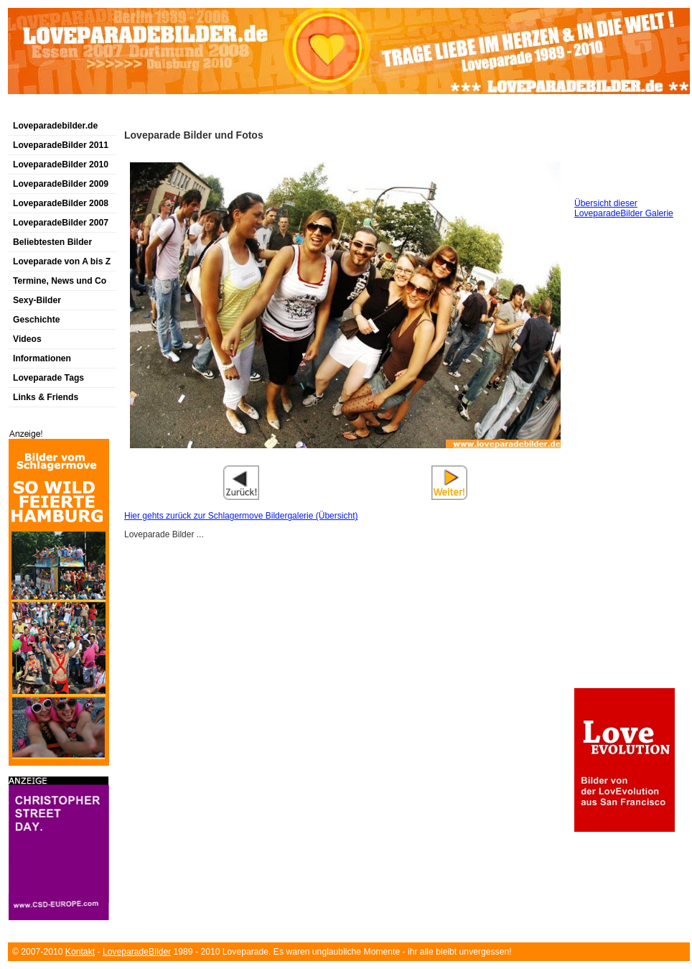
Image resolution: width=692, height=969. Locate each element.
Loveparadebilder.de (55, 126)
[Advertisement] (176, 110)
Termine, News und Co (59, 281)
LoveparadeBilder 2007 (60, 223)
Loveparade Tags (48, 378)
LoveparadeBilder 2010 (60, 164)
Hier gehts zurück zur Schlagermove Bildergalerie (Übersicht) (240, 516)
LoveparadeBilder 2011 (60, 145)
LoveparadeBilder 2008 (60, 203)
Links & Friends (45, 397)
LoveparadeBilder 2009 (60, 184)
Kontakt (80, 952)
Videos (27, 339)
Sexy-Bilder (37, 300)
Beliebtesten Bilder (52, 242)
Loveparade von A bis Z (62, 261)
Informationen (42, 358)
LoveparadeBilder (137, 952)
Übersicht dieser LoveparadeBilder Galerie (623, 208)
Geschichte (36, 320)
